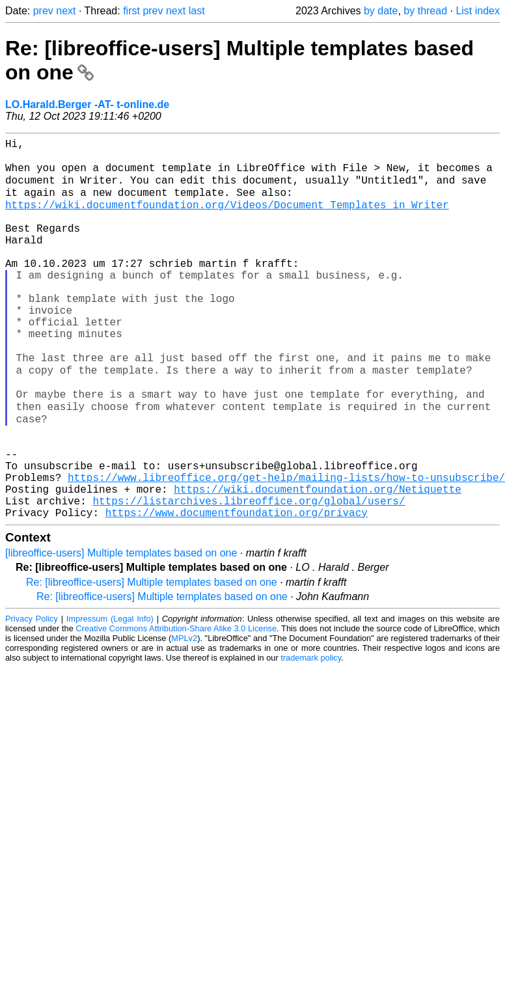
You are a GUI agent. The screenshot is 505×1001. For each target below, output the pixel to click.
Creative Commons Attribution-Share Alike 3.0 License (176, 706)
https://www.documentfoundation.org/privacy (236, 590)
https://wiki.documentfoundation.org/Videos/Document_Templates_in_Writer (227, 217)
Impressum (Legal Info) (110, 696)
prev (43, 10)
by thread (425, 10)
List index (478, 10)
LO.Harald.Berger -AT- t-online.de (87, 104)
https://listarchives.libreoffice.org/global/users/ (248, 575)
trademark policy (310, 735)
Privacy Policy (31, 696)
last (197, 10)
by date (381, 10)
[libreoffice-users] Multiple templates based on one (121, 630)
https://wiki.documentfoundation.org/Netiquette (317, 561)
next (65, 10)
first (131, 10)
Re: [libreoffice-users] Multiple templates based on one (151, 659)
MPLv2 (184, 715)
